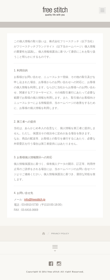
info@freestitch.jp (34, 199)
